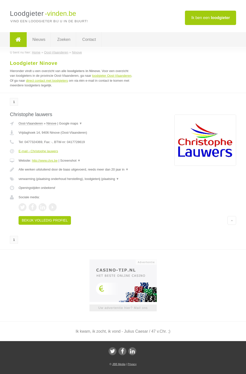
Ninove (51, 123)
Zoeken (63, 39)
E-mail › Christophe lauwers (38, 151)
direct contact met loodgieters (47, 80)
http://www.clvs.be (45, 160)
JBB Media (118, 364)
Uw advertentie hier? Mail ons (123, 308)
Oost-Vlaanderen (31, 123)
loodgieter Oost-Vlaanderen (111, 75)
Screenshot (70, 160)
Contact (89, 39)
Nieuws (38, 39)
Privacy (132, 364)
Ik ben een (210, 18)
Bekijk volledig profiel (45, 220)
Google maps (70, 123)
